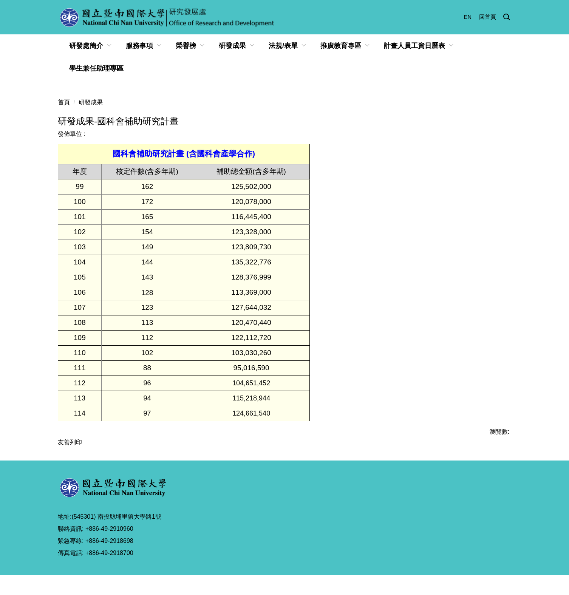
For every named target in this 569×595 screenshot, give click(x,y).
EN (468, 17)
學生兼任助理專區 (96, 68)
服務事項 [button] (139, 45)
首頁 (64, 102)
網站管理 (494, 566)
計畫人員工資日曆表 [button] (414, 45)
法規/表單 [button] (283, 45)
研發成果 (91, 102)
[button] (506, 17)
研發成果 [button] (232, 45)
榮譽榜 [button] (186, 45)
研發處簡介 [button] (86, 45)
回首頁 (487, 17)
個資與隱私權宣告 (352, 566)
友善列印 (70, 442)
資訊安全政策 (404, 566)
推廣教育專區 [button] (340, 45)
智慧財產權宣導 (452, 566)
